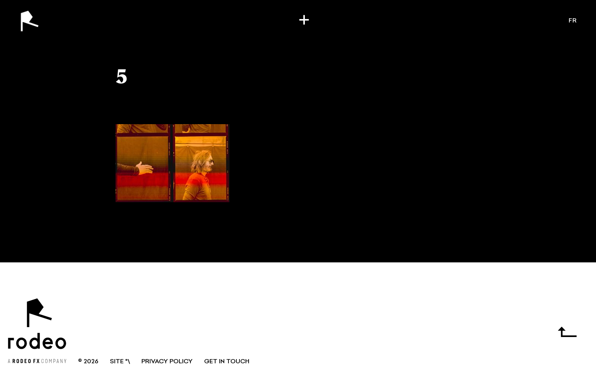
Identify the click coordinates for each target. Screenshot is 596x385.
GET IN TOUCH (226, 362)
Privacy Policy (167, 362)
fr (573, 21)
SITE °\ (120, 362)
